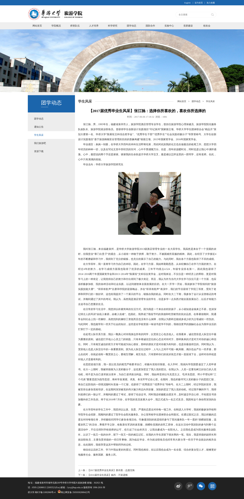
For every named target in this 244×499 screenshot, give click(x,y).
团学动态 (131, 25)
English (187, 3)
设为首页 (199, 3)
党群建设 (188, 25)
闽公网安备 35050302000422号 (74, 492)
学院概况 (56, 25)
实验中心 (169, 25)
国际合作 (150, 25)
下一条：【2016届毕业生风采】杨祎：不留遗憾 (103, 475)
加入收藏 (211, 3)
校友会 (206, 25)
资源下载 (39, 151)
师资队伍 (75, 25)
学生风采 (39, 135)
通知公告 (39, 127)
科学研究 (112, 25)
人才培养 (94, 25)
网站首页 (37, 25)
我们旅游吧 (40, 143)
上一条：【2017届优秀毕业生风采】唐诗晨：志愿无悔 (106, 470)
